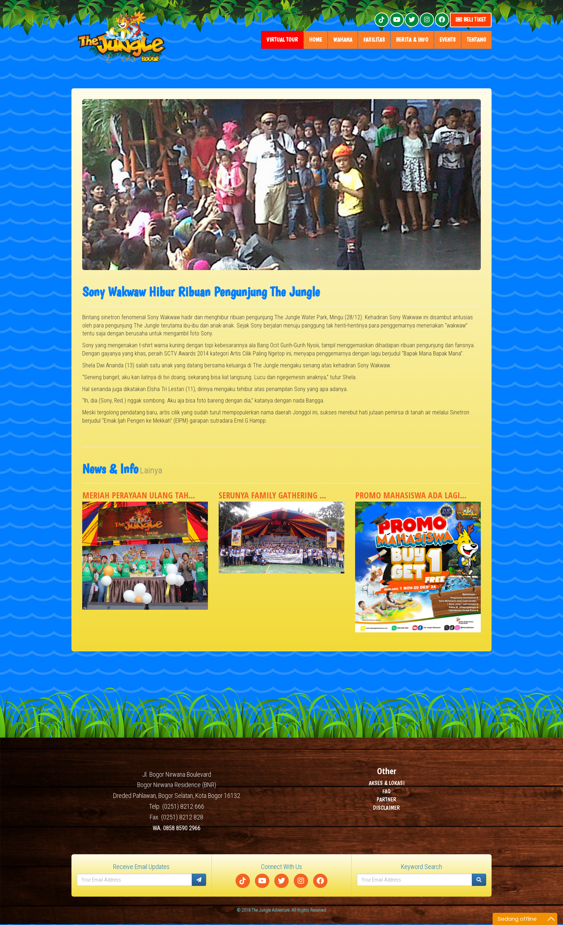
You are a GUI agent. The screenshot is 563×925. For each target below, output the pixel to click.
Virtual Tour (282, 39)
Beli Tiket (471, 19)
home (315, 39)
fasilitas (374, 39)
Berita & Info (412, 39)
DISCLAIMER (386, 808)
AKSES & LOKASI (387, 783)
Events (447, 39)
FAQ (386, 791)
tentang (476, 39)
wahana (342, 39)
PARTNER (386, 799)
